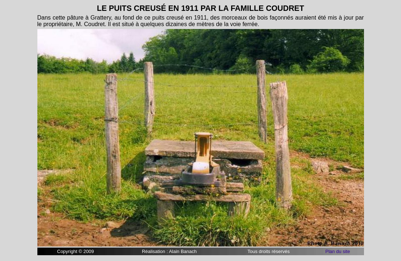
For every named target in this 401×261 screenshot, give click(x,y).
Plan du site (338, 251)
